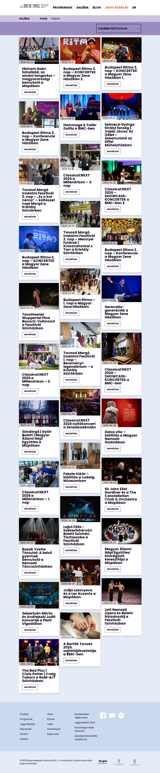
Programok (62, 7)
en (134, 7)
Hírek (50, 714)
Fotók (43, 18)
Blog (97, 7)
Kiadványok (53, 729)
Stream (24, 734)
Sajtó (50, 724)
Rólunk (51, 719)
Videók (55, 18)
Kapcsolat (53, 734)
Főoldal (24, 714)
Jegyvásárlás (116, 7)
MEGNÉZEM (30, 92)
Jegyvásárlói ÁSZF (85, 722)
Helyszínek (26, 729)
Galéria (82, 7)
